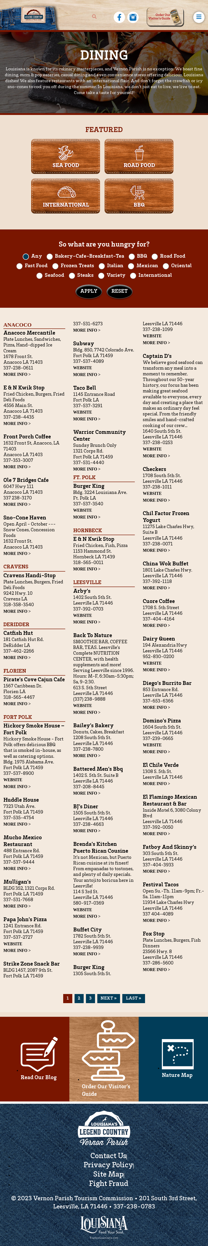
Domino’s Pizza (162, 721)
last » (133, 998)
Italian (115, 266)
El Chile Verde (161, 765)
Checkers (154, 470)
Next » (108, 998)
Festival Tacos (161, 885)
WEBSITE (12, 780)
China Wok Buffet (165, 564)
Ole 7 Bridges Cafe (26, 480)
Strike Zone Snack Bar (31, 964)
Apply (88, 291)
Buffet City (87, 930)
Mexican (147, 266)
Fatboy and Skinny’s (169, 847)
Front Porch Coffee (27, 437)
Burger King (88, 486)
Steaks (85, 275)
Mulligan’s (17, 882)
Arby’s (81, 591)
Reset (119, 291)
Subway (83, 344)
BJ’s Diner (85, 807)
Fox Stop (154, 934)
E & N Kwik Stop (24, 388)
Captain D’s (157, 356)
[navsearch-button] (94, 17)
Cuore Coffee (159, 602)
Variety (116, 275)
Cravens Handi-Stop (29, 576)
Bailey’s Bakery (93, 726)
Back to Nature (92, 636)
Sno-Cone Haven (24, 518)
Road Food (172, 256)
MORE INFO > (17, 374)
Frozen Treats (77, 266)
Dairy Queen (159, 639)
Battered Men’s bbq (98, 769)
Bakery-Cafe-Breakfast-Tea (89, 256)
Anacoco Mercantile (29, 333)
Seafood (54, 275)
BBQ (142, 256)
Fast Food (36, 266)
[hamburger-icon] (199, 17)
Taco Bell (84, 388)
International (155, 275)
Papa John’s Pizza (25, 920)
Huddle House (21, 800)
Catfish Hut (18, 633)
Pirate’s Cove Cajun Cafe (34, 680)
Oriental (181, 266)
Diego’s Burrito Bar (167, 684)
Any (36, 256)
